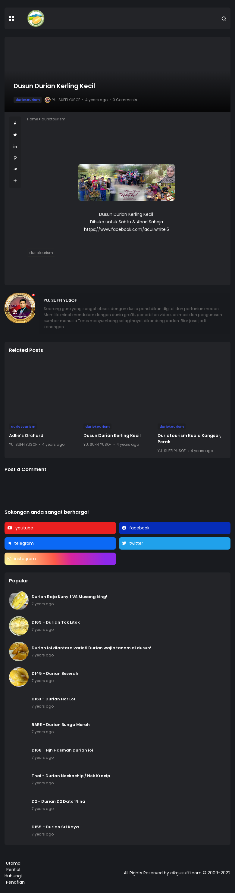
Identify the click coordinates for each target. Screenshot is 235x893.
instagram (25, 559)
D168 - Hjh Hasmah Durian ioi (62, 750)
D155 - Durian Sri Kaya (55, 827)
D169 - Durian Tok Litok (56, 622)
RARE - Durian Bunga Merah (61, 724)
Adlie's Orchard (26, 436)
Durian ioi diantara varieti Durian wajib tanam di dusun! (91, 648)
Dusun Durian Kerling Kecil (112, 436)
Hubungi (13, 876)
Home (32, 119)
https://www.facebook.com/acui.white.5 (126, 229)
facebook (139, 528)
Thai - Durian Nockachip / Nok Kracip (71, 776)
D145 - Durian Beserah (55, 673)
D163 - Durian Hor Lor (54, 699)
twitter (136, 543)
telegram (24, 543)
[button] (11, 18)
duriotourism (27, 99)
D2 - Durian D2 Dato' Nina (58, 801)
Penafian (15, 882)
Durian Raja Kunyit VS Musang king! (69, 597)
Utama (13, 863)
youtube (24, 528)
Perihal (13, 870)
